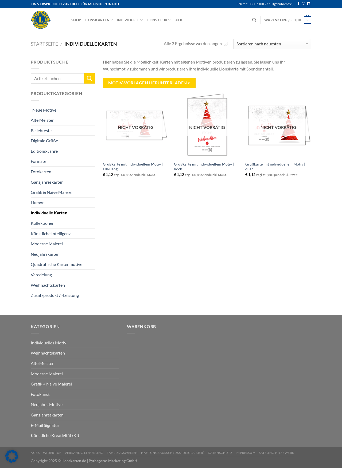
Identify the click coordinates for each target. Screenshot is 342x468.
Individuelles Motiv (48, 342)
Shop (76, 20)
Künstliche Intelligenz (51, 233)
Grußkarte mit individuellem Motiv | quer (275, 166)
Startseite (44, 44)
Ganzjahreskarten (47, 181)
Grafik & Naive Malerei (51, 192)
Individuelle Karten (49, 212)
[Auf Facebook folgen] (298, 4)
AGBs (35, 453)
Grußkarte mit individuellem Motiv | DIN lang (133, 166)
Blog (179, 20)
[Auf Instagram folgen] (303, 4)
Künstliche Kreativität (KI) (55, 435)
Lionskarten (99, 19)
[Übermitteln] (89, 78)
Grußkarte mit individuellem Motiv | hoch (204, 166)
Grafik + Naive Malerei (51, 383)
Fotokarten (41, 171)
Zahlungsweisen (122, 453)
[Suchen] (254, 20)
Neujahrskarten (45, 254)
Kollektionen (43, 223)
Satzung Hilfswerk (276, 453)
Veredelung (41, 274)
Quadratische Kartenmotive (56, 264)
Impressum (246, 453)
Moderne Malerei (47, 243)
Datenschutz (220, 453)
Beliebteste (41, 130)
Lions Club (159, 19)
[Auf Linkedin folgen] (308, 4)
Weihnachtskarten (48, 285)
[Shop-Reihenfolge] (272, 44)
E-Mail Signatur (45, 425)
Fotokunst (40, 394)
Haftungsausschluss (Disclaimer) (172, 453)
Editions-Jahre (44, 151)
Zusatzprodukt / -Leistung (55, 295)
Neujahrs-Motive (47, 404)
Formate (38, 161)
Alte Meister (42, 120)
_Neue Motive (43, 109)
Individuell (130, 19)
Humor (37, 202)
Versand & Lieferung (84, 453)
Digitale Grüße (44, 140)
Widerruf (52, 453)
